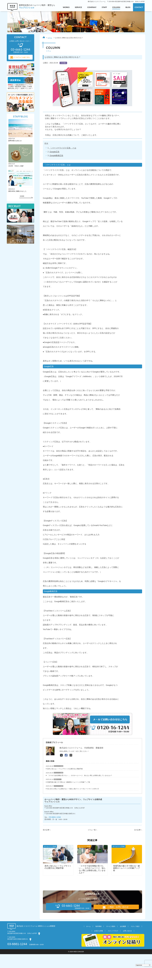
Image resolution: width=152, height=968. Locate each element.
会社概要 (123, 940)
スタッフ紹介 (135, 940)
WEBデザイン (57, 792)
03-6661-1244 (54, 831)
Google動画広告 (56, 157)
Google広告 (54, 153)
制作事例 (98, 940)
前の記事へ (46, 844)
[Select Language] (142, 965)
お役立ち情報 (98, 944)
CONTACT (139, 7)
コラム (49, 38)
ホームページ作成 (58, 779)
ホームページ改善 (58, 786)
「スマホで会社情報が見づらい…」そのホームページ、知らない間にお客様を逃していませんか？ (79, 788)
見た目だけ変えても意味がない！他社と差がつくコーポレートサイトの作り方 (72, 802)
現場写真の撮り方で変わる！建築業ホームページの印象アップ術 (68, 795)
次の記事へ (137, 844)
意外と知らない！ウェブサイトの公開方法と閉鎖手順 (64, 782)
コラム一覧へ (92, 844)
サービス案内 (110, 940)
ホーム (88, 940)
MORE (22, 197)
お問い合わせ (127, 944)
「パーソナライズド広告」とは (62, 149)
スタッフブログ (113, 944)
